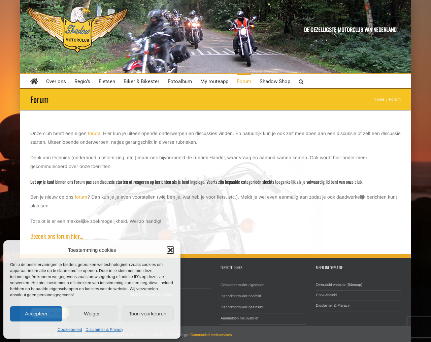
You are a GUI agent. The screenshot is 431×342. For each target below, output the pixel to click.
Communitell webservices (211, 335)
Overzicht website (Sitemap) (339, 284)
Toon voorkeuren (147, 313)
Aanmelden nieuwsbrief (239, 318)
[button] (170, 250)
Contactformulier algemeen (242, 285)
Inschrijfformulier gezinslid (242, 307)
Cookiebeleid (70, 329)
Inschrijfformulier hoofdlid (241, 296)
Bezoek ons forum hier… (56, 236)
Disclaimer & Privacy (104, 329)
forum (94, 133)
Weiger (92, 313)
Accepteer (36, 313)
